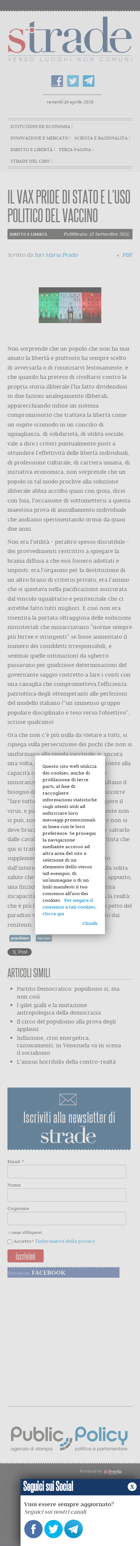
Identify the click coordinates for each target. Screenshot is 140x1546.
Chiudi (90, 923)
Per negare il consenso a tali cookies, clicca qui (69, 907)
